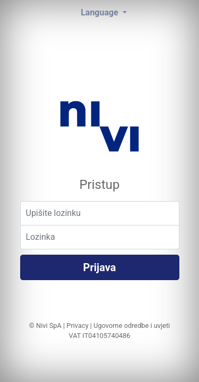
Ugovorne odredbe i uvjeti (131, 325)
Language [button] (100, 12)
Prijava (99, 267)
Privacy (77, 325)
